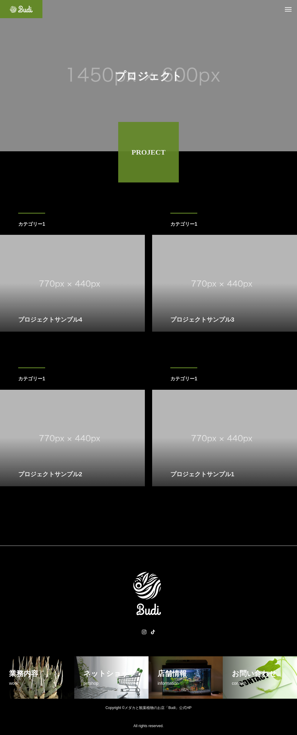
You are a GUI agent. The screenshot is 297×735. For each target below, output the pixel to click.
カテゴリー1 (31, 225)
